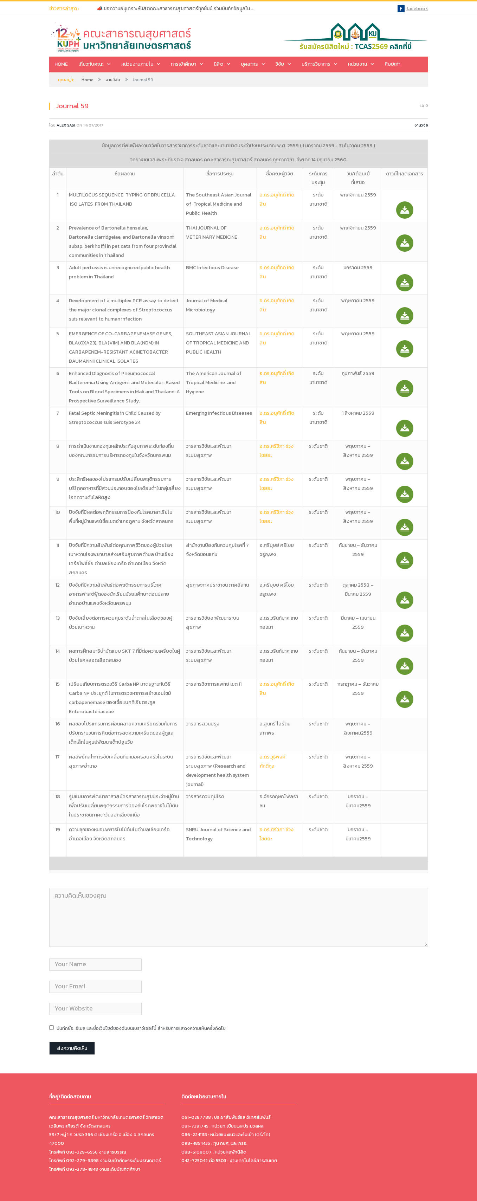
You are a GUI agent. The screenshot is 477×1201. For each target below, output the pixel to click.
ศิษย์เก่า (392, 64)
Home (61, 64)
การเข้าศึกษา (183, 64)
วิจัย (280, 64)
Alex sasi (66, 125)
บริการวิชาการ (316, 64)
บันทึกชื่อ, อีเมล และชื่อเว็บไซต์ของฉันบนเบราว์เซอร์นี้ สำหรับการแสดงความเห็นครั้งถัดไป (141, 1028)
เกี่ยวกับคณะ (91, 64)
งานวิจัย (421, 125)
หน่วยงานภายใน (137, 64)
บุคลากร (249, 64)
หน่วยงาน (357, 64)
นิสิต (218, 64)
